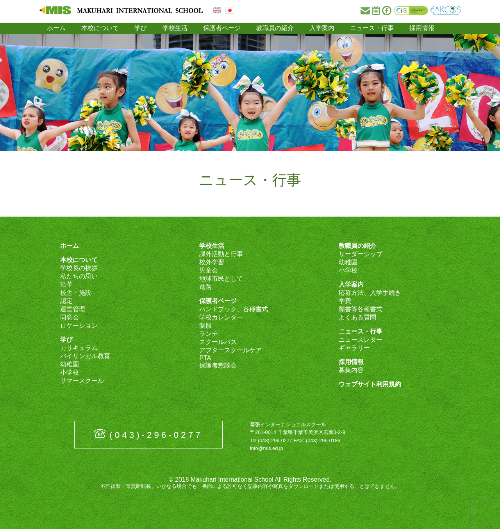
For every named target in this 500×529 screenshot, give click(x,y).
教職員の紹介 (275, 28)
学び (140, 28)
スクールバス (218, 342)
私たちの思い (79, 276)
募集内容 (351, 370)
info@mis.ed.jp (266, 448)
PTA (205, 358)
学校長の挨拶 (79, 268)
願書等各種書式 (360, 309)
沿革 (66, 284)
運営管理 (72, 309)
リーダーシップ (360, 254)
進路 (205, 286)
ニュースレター (360, 339)
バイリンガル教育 (85, 356)
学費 (345, 301)
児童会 (208, 270)
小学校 (69, 372)
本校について (100, 28)
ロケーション (79, 325)
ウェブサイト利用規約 (370, 384)
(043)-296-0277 (155, 435)
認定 (66, 301)
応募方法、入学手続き (370, 292)
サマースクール (82, 380)
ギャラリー (354, 347)
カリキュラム (79, 347)
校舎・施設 (75, 292)
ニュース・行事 (372, 28)
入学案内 (321, 28)
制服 (205, 325)
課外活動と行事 (221, 254)
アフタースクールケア (230, 350)
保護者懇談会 (218, 365)
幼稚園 (69, 364)
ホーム (56, 28)
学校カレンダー (221, 317)
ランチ (208, 333)
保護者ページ (222, 28)
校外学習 (211, 262)
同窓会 (69, 317)
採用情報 (421, 28)
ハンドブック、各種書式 (233, 309)
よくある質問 (357, 317)
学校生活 (175, 28)
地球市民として (221, 278)
